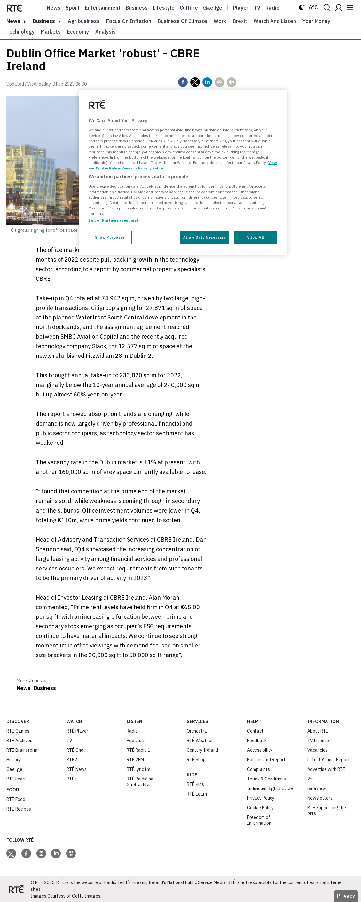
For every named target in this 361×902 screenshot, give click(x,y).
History (13, 760)
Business (137, 7)
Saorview (316, 788)
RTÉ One (75, 750)
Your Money (316, 21)
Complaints (258, 769)
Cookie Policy (260, 808)
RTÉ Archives (19, 740)
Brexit (240, 21)
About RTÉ (317, 731)
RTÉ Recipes (18, 809)
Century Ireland (202, 750)
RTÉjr (72, 779)
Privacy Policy (260, 798)
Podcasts (136, 740)
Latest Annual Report (328, 760)
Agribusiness (84, 21)
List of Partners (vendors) (113, 220)
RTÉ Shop (196, 760)
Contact (255, 731)
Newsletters (320, 798)
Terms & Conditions (266, 779)
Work (220, 21)
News (53, 7)
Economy (78, 31)
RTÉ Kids (195, 784)
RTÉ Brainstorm (21, 750)
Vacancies (317, 750)
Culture (189, 7)
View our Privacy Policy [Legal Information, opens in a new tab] (142, 168)
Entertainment (103, 7)
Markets (51, 31)
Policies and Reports (267, 760)
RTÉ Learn (16, 779)
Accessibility (259, 750)
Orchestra (197, 731)
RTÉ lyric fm (138, 769)
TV (69, 740)
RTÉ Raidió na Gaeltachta (140, 782)
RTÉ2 (72, 760)
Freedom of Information (259, 820)
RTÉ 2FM (135, 760)
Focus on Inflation (128, 21)
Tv (257, 7)
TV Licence (318, 740)
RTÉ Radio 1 (138, 750)
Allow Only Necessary (204, 237)
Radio (272, 7)
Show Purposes (110, 237)
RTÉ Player (77, 731)
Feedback (257, 740)
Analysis (105, 31)
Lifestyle (164, 7)
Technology (20, 31)
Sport (73, 7)
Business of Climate (182, 21)
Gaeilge (212, 7)
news (13, 21)
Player (241, 7)
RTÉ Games (17, 731)
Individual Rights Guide (270, 788)
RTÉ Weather (200, 740)
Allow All (255, 237)
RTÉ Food (15, 799)
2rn (310, 779)
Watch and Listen (275, 21)
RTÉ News (77, 769)
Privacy (346, 895)
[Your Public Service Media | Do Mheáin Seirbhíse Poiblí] (16, 889)
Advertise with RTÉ (326, 769)
